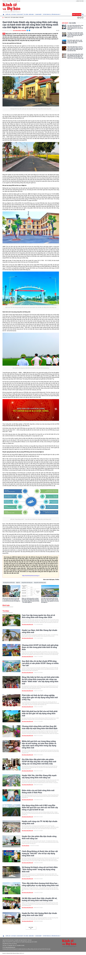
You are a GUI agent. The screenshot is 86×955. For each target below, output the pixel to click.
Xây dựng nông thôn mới (17, 17)
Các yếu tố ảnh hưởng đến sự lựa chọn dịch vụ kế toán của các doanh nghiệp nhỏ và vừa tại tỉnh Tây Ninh (75, 27)
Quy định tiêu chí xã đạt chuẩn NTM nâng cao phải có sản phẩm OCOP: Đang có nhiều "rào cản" (40, 663)
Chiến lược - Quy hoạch (11, 14)
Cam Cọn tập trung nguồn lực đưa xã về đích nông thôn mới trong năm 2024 (38, 616)
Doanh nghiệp (38, 14)
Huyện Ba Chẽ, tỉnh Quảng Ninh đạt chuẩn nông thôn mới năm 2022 (39, 914)
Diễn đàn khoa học (55, 14)
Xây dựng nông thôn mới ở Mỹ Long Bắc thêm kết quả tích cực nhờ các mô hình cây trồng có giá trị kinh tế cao (40, 807)
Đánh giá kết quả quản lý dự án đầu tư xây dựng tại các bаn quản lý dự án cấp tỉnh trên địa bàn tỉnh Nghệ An (11, 600)
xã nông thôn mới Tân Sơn (9, 582)
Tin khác (6, 611)
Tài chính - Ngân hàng (29, 14)
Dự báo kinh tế (20, 14)
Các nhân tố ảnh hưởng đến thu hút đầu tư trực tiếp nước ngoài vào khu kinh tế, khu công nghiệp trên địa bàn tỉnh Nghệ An (50, 600)
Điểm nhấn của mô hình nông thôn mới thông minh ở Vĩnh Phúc (38, 791)
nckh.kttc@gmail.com (10, 947)
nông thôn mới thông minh (40, 582)
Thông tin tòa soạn (76, 14)
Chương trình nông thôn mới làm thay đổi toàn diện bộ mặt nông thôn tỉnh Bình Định (39, 727)
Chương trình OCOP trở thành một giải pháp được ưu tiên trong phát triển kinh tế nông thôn (40, 647)
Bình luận (6, 605)
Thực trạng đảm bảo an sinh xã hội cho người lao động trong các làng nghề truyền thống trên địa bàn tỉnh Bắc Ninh (75, 48)
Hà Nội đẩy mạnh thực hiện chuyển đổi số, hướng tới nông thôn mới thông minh (39, 899)
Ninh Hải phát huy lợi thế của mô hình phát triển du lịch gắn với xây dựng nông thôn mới (39, 713)
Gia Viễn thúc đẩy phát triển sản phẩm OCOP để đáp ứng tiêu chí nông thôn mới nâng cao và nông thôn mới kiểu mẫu (39, 761)
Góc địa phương (25, 845)
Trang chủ (7, 17)
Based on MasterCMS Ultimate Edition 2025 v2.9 (13, 953)
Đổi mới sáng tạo (47, 14)
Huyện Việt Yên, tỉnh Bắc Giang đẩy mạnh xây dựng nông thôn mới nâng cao (39, 776)
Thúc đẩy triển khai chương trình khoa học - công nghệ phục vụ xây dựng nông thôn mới (40, 884)
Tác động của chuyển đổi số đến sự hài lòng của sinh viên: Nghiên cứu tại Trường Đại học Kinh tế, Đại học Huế (75, 34)
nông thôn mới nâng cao (27, 582)
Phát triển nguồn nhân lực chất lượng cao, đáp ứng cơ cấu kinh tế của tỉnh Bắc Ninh (74, 41)
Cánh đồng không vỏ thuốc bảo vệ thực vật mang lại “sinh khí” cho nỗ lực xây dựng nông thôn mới (40, 853)
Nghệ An (18, 582)
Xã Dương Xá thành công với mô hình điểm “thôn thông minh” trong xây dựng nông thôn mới (40, 869)
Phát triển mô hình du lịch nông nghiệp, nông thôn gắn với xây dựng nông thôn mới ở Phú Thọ (40, 697)
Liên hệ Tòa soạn (17, 1)
